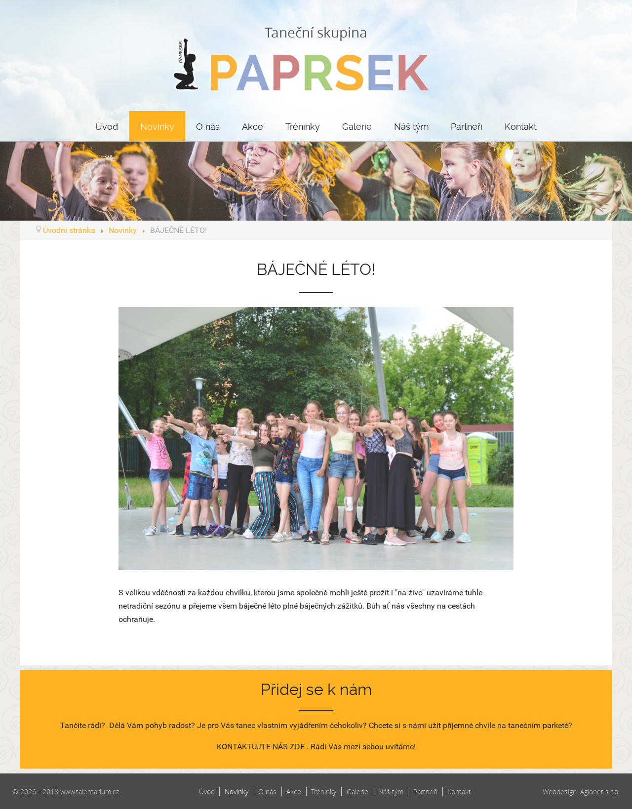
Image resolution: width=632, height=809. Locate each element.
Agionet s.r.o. (600, 791)
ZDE (297, 746)
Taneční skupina (316, 56)
